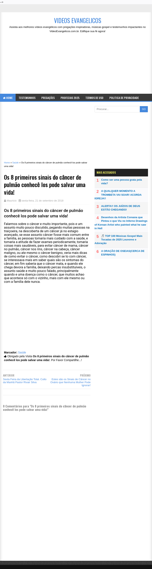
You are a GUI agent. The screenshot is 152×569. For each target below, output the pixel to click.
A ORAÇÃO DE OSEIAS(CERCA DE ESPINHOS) (122, 252)
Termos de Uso (94, 98)
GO (144, 109)
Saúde (22, 352)
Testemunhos (27, 98)
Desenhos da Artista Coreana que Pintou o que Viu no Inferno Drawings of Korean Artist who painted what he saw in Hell (121, 223)
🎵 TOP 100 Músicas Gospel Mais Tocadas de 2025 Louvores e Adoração (118, 239)
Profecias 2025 (70, 98)
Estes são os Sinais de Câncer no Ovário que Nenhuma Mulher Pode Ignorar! (70, 382)
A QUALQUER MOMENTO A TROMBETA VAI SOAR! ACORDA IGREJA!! (118, 194)
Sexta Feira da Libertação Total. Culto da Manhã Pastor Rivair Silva (24, 381)
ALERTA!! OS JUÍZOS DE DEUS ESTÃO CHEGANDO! (120, 208)
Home (8, 98)
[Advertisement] (77, 65)
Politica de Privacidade (124, 98)
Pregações (48, 98)
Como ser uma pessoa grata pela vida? (121, 181)
